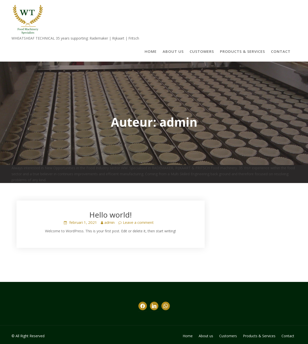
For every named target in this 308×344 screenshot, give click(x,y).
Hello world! (110, 215)
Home (151, 51)
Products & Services (242, 51)
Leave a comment (138, 222)
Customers (202, 51)
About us (173, 51)
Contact (280, 51)
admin (109, 222)
